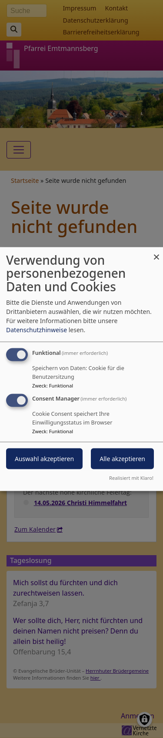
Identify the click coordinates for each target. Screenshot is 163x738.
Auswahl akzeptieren (44, 459)
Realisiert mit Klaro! (131, 478)
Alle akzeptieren (122, 459)
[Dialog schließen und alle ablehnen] (156, 252)
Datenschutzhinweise (36, 329)
